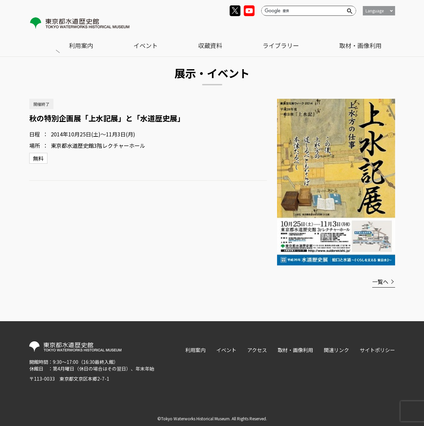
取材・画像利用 (377, 25)
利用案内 (225, 25)
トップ (44, 40)
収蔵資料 (292, 25)
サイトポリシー (377, 348)
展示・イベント (78, 40)
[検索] (302, 10)
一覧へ (380, 280)
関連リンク (336, 348)
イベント (259, 25)
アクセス (257, 348)
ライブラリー (331, 25)
